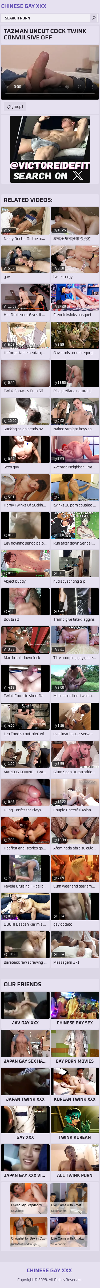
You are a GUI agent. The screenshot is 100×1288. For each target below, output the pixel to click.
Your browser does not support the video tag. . (50, 72)
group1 (17, 107)
